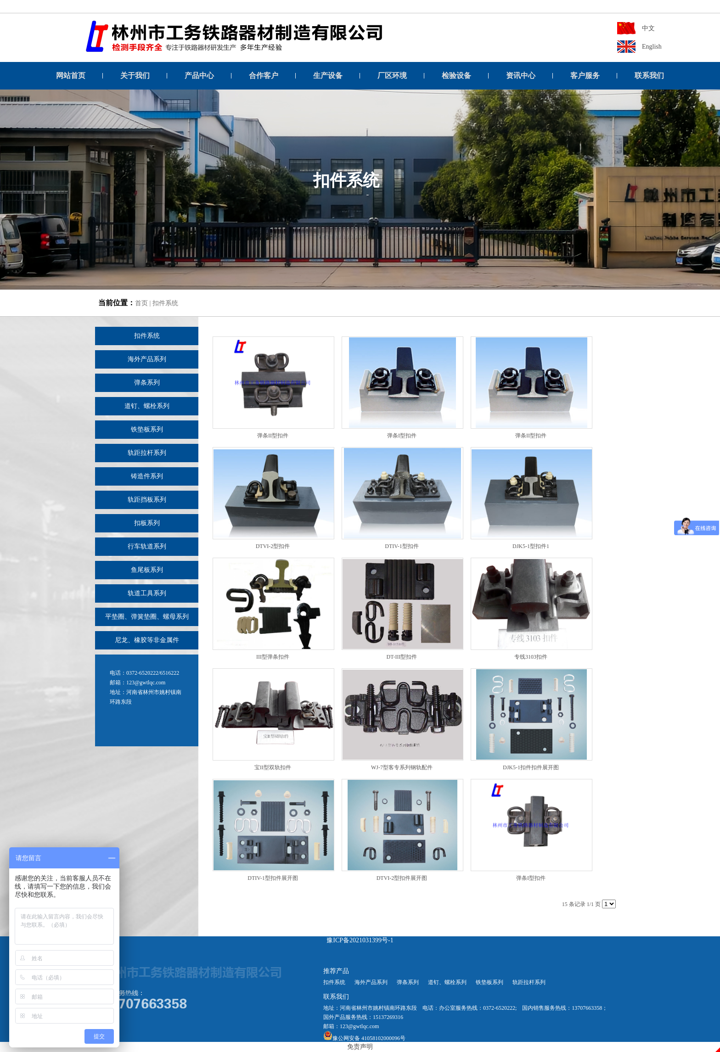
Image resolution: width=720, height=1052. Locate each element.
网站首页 (70, 75)
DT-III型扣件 (402, 657)
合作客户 (263, 75)
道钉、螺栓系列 (146, 406)
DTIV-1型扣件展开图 (273, 878)
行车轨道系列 (147, 546)
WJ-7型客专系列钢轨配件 (402, 767)
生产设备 (328, 75)
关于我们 (135, 75)
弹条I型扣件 (401, 435)
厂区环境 (392, 75)
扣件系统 (165, 303)
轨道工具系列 (147, 593)
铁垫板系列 (147, 429)
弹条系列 (147, 382)
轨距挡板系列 (147, 499)
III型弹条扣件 (272, 657)
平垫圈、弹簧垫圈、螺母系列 (147, 616)
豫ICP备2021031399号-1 (359, 940)
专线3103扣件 (530, 657)
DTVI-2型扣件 (273, 546)
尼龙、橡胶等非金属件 (147, 640)
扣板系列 (147, 523)
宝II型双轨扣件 (272, 767)
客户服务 (585, 75)
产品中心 (199, 75)
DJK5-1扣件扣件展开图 (531, 767)
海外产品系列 (147, 359)
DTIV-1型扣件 (402, 546)
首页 (141, 303)
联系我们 (649, 75)
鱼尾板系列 (147, 569)
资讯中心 (520, 75)
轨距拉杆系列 (147, 452)
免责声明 (360, 1046)
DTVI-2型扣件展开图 (402, 878)
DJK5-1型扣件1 (530, 546)
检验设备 (456, 75)
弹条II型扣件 (272, 435)
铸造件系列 (147, 476)
